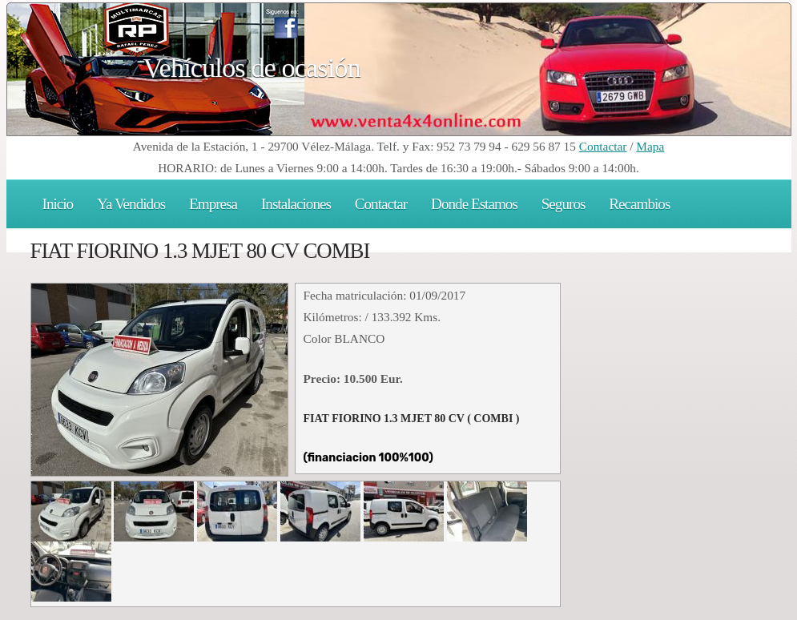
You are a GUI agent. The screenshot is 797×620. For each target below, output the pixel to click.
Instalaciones (296, 203)
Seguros (563, 203)
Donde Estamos (474, 203)
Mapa (650, 146)
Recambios (639, 203)
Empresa (213, 203)
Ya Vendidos (131, 203)
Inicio (58, 203)
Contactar (603, 146)
